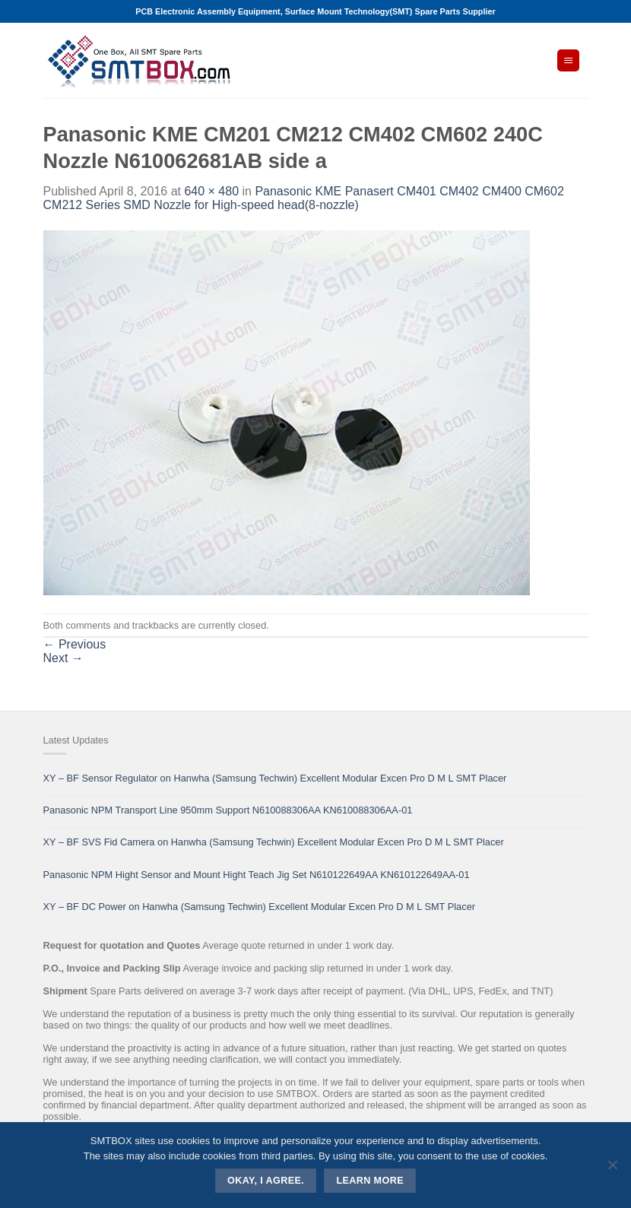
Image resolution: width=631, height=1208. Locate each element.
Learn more (370, 1180)
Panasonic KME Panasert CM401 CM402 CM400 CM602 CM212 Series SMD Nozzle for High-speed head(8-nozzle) (303, 198)
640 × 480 (211, 191)
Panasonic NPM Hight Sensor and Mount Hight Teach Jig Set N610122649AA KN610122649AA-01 (256, 874)
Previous (74, 644)
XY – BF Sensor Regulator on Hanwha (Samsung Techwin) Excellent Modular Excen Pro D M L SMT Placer (275, 778)
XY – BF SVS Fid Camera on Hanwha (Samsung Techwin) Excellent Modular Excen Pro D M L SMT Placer (273, 842)
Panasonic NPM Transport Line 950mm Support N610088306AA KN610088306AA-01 (228, 810)
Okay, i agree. (265, 1180)
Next (63, 658)
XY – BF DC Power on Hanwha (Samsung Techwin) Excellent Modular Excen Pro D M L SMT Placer (259, 906)
